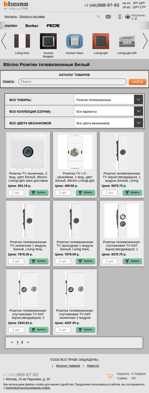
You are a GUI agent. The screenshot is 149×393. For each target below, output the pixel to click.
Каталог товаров (68, 365)
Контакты (10, 16)
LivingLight (101, 53)
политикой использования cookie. (28, 387)
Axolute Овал (74, 53)
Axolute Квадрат (48, 54)
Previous (3, 41)
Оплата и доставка (32, 16)
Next (145, 41)
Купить (39, 192)
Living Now (22, 53)
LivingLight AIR (127, 53)
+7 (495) (101, 5)
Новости (93, 365)
